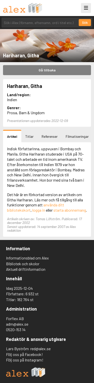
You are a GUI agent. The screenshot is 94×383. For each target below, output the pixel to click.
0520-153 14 (16, 329)
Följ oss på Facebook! (24, 354)
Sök (85, 23)
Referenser (50, 136)
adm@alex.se (17, 324)
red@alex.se (40, 348)
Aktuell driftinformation (25, 269)
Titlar (29, 136)
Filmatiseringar (77, 136)
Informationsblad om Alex (27, 258)
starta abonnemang (69, 210)
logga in (38, 210)
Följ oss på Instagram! (24, 359)
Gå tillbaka (47, 70)
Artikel (12, 136)
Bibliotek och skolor (22, 263)
